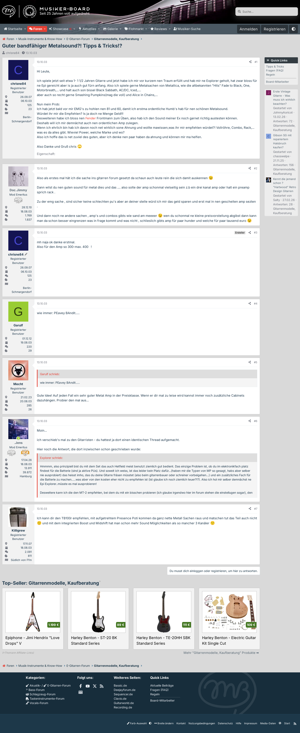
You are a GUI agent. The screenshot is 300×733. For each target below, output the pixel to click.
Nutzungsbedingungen (202, 723)
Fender (90, 118)
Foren (37, 29)
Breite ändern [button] (164, 723)
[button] (25, 29)
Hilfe (238, 723)
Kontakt (181, 723)
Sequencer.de (123, 694)
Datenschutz (225, 723)
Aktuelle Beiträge (162, 685)
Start (287, 723)
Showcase (62, 29)
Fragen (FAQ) (275, 70)
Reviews (160, 29)
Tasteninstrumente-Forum (45, 698)
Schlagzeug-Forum (40, 694)
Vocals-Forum (37, 703)
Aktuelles (89, 29)
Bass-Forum (35, 690)
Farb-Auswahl (137, 723)
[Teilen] (250, 62)
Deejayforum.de (124, 690)
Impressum (250, 723)
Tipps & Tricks (275, 66)
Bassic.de (120, 685)
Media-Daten (268, 723)
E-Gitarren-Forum (57, 685)
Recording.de (123, 707)
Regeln (270, 74)
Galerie (112, 29)
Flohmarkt (136, 29)
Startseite (15, 29)
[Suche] (266, 11)
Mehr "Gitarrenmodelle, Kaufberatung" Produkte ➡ (221, 653)
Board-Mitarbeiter (277, 81)
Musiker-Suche (189, 29)
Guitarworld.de (124, 703)
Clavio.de (120, 698)
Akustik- (33, 685)
